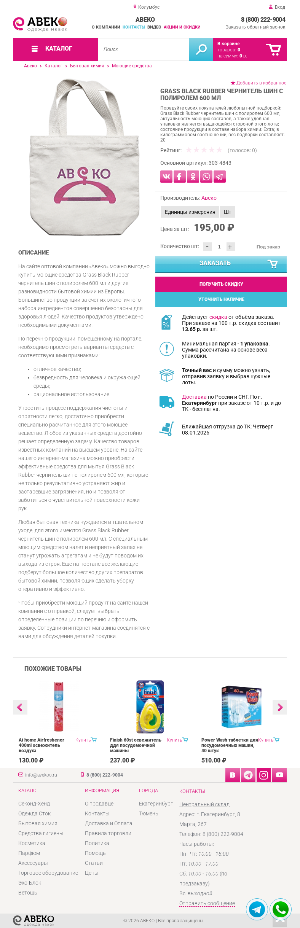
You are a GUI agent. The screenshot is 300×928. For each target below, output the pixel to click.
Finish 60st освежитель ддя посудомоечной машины (135, 745)
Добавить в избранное (261, 83)
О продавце (99, 804)
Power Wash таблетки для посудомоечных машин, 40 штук (229, 745)
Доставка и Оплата (108, 823)
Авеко (30, 65)
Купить (83, 740)
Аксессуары (33, 863)
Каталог (53, 65)
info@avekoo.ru (41, 775)
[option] (84, 157)
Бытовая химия (87, 65)
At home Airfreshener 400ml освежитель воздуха (41, 745)
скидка (218, 317)
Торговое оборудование (48, 873)
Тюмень (148, 813)
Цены (92, 873)
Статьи (94, 863)
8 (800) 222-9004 (263, 19)
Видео (154, 27)
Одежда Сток (34, 813)
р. (243, 56)
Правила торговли (108, 833)
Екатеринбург (156, 804)
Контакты (134, 27)
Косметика (31, 843)
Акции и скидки (182, 27)
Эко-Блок (29, 883)
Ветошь (27, 893)
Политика (97, 843)
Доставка (194, 397)
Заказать (239, 264)
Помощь (95, 853)
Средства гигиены (41, 833)
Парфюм (29, 853)
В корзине (228, 43)
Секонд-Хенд (34, 804)
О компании (106, 27)
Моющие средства (132, 65)
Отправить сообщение (207, 903)
